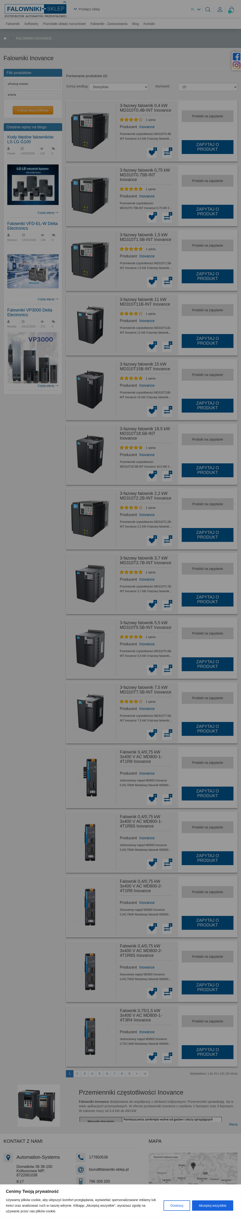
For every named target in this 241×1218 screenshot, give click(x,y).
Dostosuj (176, 1205)
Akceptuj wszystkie (212, 1205)
